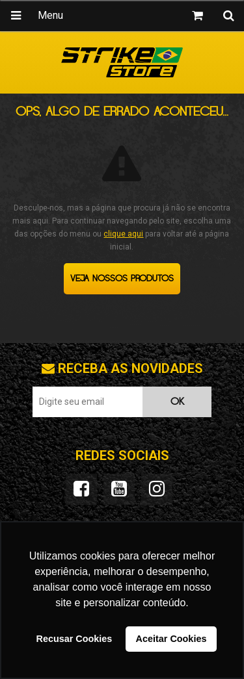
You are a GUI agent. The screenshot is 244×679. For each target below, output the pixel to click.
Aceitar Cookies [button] (171, 639)
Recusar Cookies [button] (74, 639)
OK (177, 402)
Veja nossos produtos (122, 279)
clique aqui (123, 233)
